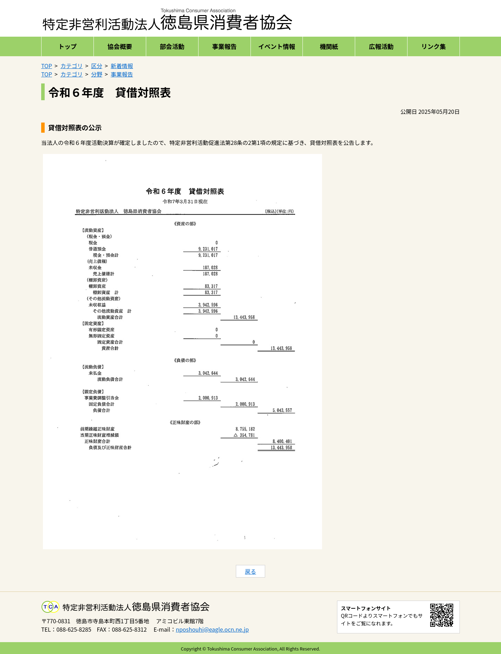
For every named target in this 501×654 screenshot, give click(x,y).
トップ (67, 46)
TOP (46, 65)
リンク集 (433, 46)
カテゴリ (71, 65)
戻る (250, 571)
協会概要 (119, 46)
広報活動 (381, 46)
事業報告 (224, 46)
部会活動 (172, 46)
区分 (96, 65)
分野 (96, 74)
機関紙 (329, 46)
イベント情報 (276, 46)
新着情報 (122, 65)
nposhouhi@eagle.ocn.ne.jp (212, 629)
